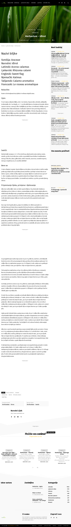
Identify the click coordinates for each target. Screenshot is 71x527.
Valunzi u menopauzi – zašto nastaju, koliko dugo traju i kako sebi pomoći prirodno (60, 84)
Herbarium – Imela (33, 404)
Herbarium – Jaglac (37, 486)
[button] (68, 3)
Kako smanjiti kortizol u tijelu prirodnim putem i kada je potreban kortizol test (59, 122)
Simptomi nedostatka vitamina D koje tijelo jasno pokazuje (60, 138)
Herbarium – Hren (8, 404)
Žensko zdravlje (55, 81)
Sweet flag (4, 397)
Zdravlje (53, 66)
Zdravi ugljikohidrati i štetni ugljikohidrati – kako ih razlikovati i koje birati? (60, 55)
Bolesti (53, 187)
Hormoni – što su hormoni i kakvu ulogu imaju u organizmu (60, 70)
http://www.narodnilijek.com (17, 413)
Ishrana (53, 51)
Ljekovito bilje (32, 29)
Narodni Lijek (25, 40)
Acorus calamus (10, 392)
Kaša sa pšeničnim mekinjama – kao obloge (39, 500)
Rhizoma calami (17, 394)
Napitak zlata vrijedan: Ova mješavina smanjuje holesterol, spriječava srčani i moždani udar (60, 171)
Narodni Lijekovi (56, 165)
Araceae (17, 392)
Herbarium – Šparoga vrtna (62, 453)
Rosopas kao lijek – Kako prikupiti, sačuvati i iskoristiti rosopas (9, 454)
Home (3, 46)
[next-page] (37, 468)
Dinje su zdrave (36, 492)
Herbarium (40, 29)
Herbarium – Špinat (44, 452)
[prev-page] (33, 468)
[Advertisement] (25, 134)
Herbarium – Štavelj (26, 452)
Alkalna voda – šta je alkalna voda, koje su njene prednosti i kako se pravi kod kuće (60, 100)
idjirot (10, 394)
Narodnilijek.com (12, 525)
